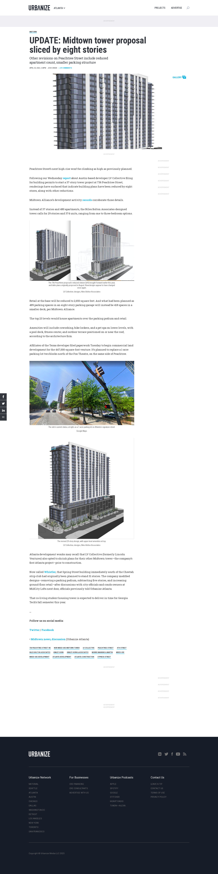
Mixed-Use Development (39, 657)
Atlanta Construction (84, 657)
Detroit (33, 814)
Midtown (33, 32)
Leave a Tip (156, 784)
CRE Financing (76, 784)
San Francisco (37, 831)
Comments (65, 68)
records (87, 200)
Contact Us (157, 788)
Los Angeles (35, 818)
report (67, 178)
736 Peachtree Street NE (40, 648)
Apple (113, 784)
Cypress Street (104, 657)
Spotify (114, 788)
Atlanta (59, 8)
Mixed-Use (120, 652)
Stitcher (115, 797)
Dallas (32, 806)
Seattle (33, 788)
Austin (32, 797)
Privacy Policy (159, 797)
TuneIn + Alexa (118, 806)
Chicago (33, 801)
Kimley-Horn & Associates (77, 652)
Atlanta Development (62, 657)
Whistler (50, 572)
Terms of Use (158, 793)
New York (34, 823)
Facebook (48, 630)
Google (114, 793)
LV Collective (88, 648)
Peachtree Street (106, 648)
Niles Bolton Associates (39, 652)
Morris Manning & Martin (102, 652)
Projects (160, 7)
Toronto (34, 827)
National (34, 784)
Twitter (34, 630)
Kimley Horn (58, 652)
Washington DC (37, 810)
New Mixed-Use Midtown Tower (66, 648)
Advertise (176, 7)
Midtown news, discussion (48, 639)
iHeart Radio (117, 801)
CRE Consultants (78, 788)
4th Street (122, 648)
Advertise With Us (79, 793)
